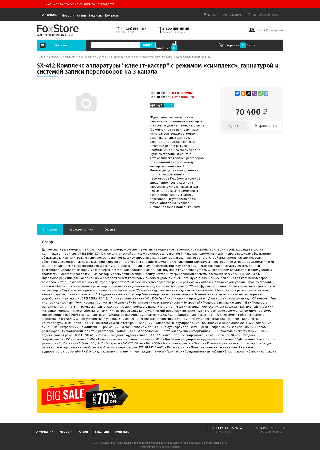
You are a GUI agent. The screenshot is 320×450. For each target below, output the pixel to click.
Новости (68, 15)
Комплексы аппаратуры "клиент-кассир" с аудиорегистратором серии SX (168, 56)
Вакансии (95, 15)
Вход (260, 30)
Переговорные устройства (93, 56)
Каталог (61, 45)
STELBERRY (117, 56)
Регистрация (274, 30)
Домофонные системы (62, 56)
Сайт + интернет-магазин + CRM (55, 34)
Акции (81, 15)
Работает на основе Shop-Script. (160, 446)
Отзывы (110, 229)
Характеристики (81, 229)
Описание (50, 229)
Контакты (112, 15)
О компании (50, 15)
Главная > (42, 56)
